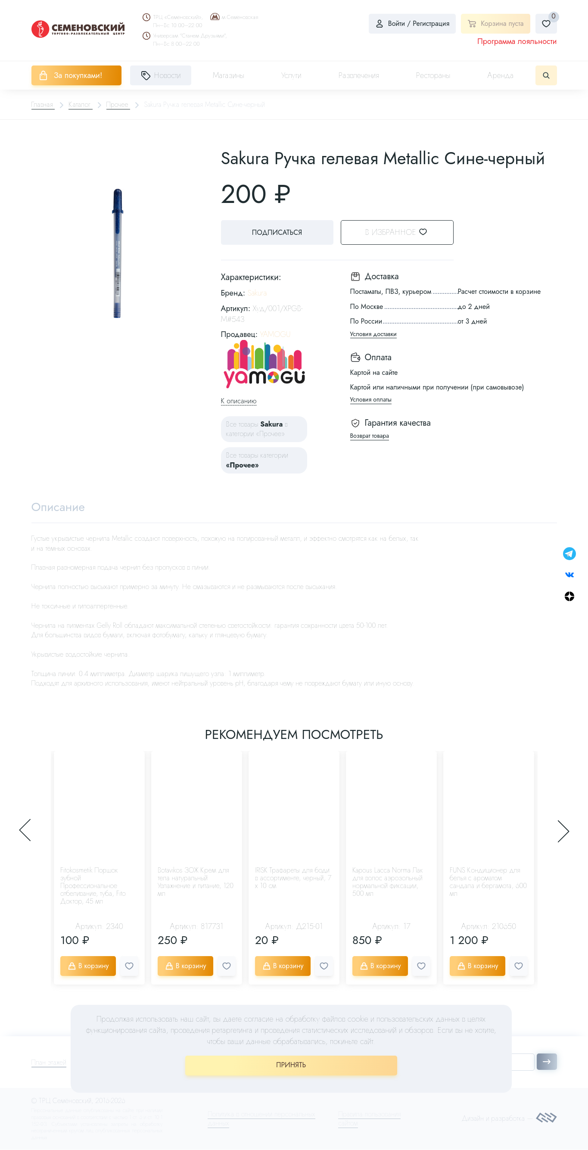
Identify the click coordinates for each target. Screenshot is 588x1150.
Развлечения (359, 75)
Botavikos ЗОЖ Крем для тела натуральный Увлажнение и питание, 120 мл (195, 882)
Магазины (228, 75)
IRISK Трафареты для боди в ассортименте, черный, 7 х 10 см (293, 878)
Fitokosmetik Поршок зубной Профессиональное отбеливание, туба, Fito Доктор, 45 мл (93, 886)
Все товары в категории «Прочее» (257, 429)
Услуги (291, 75)
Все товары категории (257, 460)
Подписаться (277, 232)
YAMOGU (275, 334)
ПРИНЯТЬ (291, 1065)
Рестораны (433, 75)
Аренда (501, 75)
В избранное (401, 232)
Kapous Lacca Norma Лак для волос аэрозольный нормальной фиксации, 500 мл (387, 882)
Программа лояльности (517, 41)
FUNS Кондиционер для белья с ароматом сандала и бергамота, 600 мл (488, 882)
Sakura (257, 293)
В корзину (88, 966)
